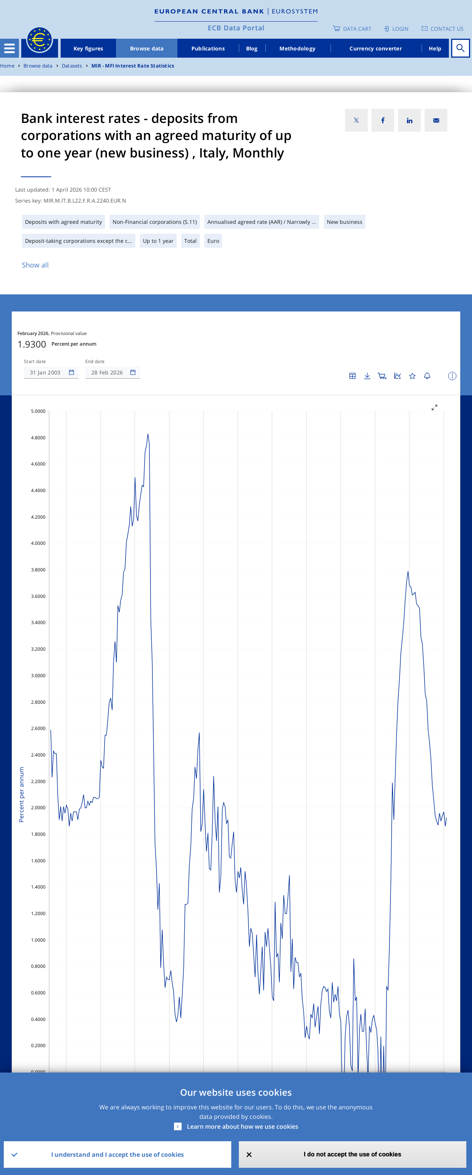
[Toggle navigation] (9, 48)
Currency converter (376, 48)
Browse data (147, 48)
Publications (208, 48)
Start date (35, 362)
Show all (35, 264)
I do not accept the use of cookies (352, 1154)
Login (400, 28)
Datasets (72, 66)
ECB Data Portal (236, 27)
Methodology (297, 48)
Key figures (88, 48)
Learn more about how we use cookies (242, 1126)
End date (95, 362)
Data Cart (357, 28)
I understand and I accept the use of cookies (117, 1154)
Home (7, 66)
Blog (252, 48)
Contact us (447, 28)
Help (435, 48)
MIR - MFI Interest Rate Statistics (132, 66)
